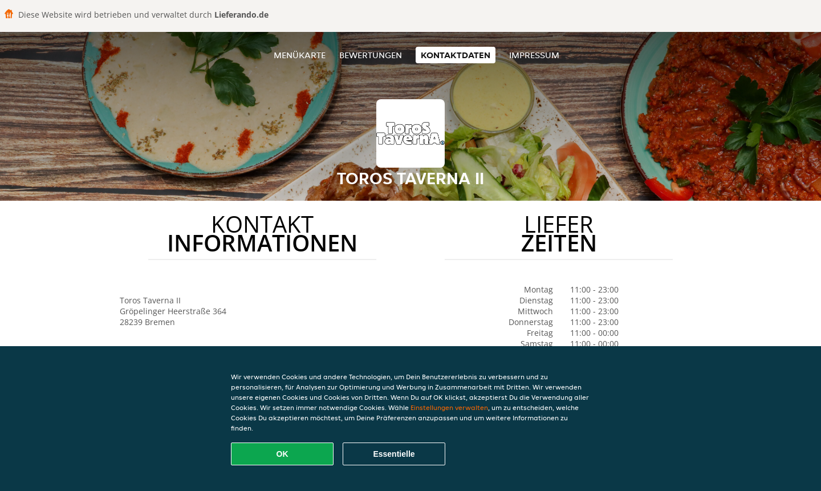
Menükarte (300, 55)
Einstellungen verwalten (449, 407)
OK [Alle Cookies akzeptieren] (282, 453)
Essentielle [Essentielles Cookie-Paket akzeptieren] (393, 453)
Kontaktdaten (455, 55)
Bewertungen (370, 55)
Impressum (534, 55)
